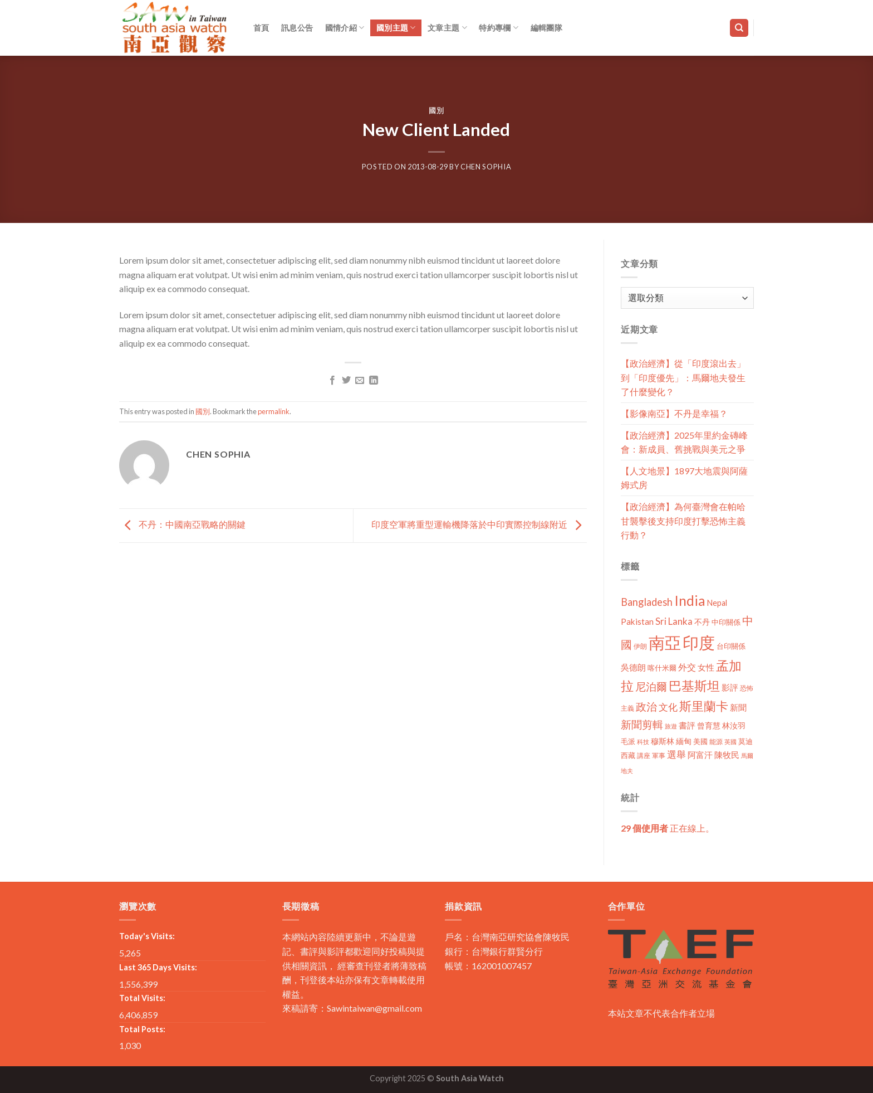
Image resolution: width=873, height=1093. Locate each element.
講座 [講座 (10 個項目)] (643, 755)
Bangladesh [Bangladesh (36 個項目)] (647, 602)
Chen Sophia (485, 166)
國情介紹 (345, 27)
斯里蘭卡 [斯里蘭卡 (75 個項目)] (703, 705)
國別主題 (396, 27)
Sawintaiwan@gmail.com (374, 1008)
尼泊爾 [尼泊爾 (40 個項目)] (651, 687)
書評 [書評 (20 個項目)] (687, 725)
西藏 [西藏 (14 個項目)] (628, 755)
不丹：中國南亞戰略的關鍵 (182, 524)
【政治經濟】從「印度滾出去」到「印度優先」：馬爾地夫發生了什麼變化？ (683, 377)
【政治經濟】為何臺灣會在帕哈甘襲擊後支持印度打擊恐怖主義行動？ (683, 520)
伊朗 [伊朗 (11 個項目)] (640, 646)
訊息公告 (297, 27)
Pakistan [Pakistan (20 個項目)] (637, 621)
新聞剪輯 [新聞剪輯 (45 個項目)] (642, 724)
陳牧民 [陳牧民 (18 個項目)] (726, 755)
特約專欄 (498, 27)
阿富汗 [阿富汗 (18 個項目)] (700, 755)
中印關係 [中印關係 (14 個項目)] (726, 622)
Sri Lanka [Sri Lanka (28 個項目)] (674, 621)
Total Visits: (142, 998)
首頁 (261, 27)
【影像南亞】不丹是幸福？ (674, 413)
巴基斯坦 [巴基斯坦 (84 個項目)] (694, 685)
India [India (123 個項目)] (689, 600)
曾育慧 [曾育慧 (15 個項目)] (708, 725)
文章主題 (447, 27)
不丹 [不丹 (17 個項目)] (702, 621)
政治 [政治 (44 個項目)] (646, 706)
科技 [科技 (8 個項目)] (643, 741)
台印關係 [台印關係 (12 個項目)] (731, 646)
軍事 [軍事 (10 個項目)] (658, 755)
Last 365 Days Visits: (158, 967)
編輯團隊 (546, 27)
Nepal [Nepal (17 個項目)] (717, 603)
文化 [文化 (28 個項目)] (668, 707)
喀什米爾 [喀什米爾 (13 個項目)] (662, 667)
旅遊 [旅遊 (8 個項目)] (671, 726)
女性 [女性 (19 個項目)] (706, 667)
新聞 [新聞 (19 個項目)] (738, 707)
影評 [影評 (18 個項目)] (730, 687)
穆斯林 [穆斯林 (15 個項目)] (662, 741)
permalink (274, 411)
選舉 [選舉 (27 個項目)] (676, 754)
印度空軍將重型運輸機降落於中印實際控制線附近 (479, 524)
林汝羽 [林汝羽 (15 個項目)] (734, 725)
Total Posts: (142, 1029)
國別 (436, 110)
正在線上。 (667, 828)
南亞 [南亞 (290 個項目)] (665, 642)
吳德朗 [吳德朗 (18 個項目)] (633, 667)
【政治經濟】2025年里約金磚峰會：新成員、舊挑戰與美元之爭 (684, 442)
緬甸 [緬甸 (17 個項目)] (683, 741)
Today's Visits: (147, 936)
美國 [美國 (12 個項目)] (700, 741)
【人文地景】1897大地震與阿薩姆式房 (684, 477)
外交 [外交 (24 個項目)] (687, 667)
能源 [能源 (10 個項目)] (716, 741)
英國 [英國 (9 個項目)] (730, 741)
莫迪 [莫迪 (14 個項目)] (745, 741)
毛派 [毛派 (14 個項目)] (628, 741)
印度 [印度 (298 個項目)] (699, 642)
